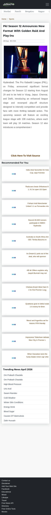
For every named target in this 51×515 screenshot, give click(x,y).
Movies (4, 512)
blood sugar (9, 411)
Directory (5, 506)
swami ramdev (10, 393)
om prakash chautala (13, 375)
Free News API (7, 503)
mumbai (7, 11)
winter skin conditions (13, 402)
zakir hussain (10, 420)
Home (4, 19)
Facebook (5, 489)
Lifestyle (5, 497)
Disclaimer (6, 483)
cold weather (9, 398)
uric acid (7, 389)
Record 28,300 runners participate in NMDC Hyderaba (37, 223)
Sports (11, 19)
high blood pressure (12, 384)
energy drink (9, 407)
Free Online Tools (9, 509)
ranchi (18, 11)
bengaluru (29, 11)
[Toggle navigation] (47, 4)
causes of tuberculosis (14, 416)
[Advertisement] (25, 143)
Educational (6, 492)
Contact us (6, 480)
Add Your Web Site (9, 486)
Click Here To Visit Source (25, 155)
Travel (4, 500)
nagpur (41, 11)
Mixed (4, 495)
